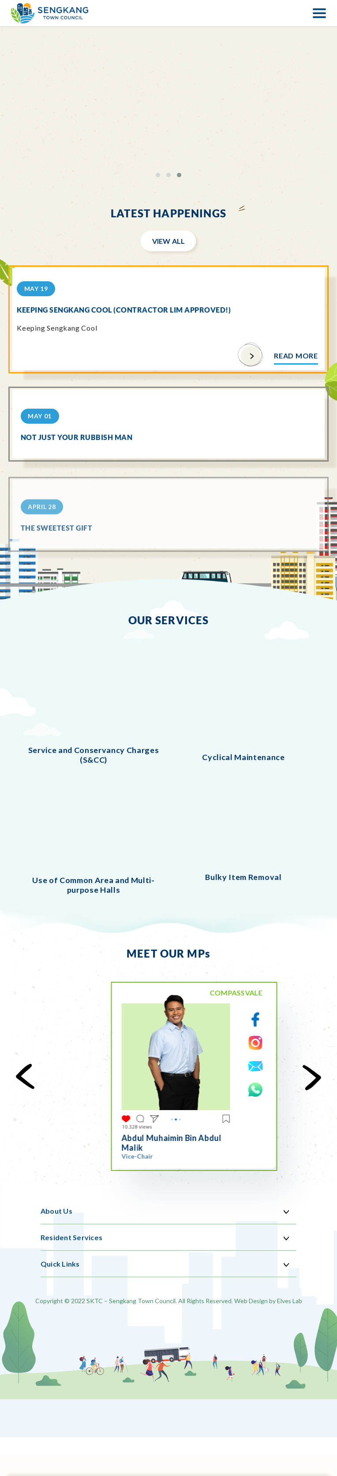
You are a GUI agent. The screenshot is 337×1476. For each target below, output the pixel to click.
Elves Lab (289, 1301)
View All (168, 241)
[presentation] (30, 1077)
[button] (158, 175)
